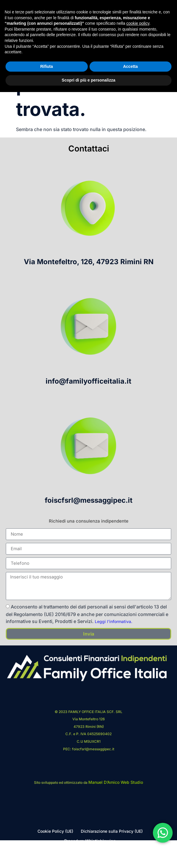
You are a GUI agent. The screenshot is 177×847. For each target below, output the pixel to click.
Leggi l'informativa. (113, 621)
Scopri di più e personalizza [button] (88, 835)
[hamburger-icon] (163, 32)
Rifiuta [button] (46, 821)
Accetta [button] (130, 821)
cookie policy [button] (137, 778)
